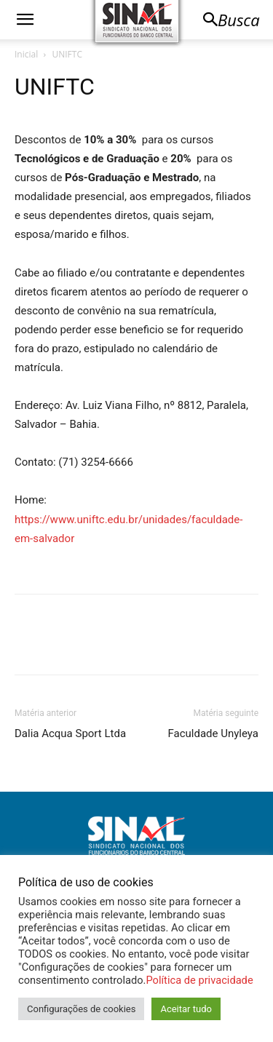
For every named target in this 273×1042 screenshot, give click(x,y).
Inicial (26, 54)
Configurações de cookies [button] (81, 1008)
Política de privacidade (199, 980)
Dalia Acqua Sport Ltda (70, 733)
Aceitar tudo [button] (185, 1008)
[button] (24, 19)
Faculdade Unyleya (213, 733)
